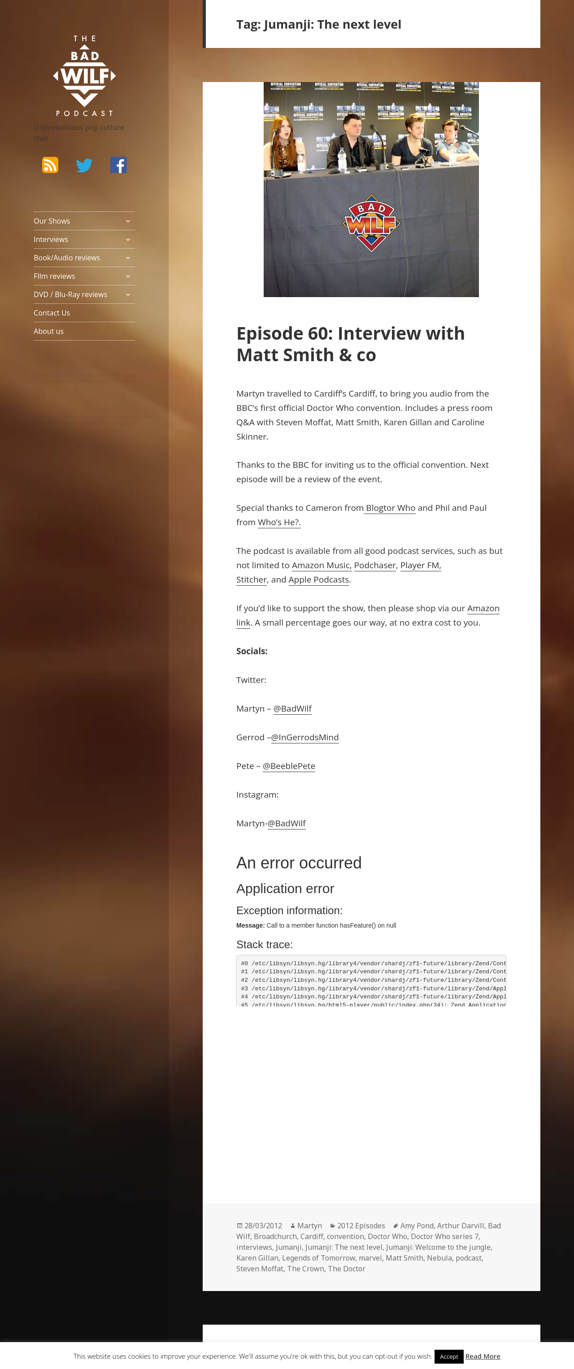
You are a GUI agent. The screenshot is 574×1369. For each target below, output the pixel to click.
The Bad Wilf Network (72, 48)
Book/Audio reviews (67, 258)
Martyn (309, 1226)
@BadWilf (293, 708)
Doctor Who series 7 (444, 1236)
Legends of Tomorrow (318, 1258)
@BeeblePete (289, 766)
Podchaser (375, 565)
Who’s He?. (279, 522)
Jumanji (289, 1247)
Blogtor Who (389, 508)
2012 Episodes (361, 1226)
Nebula (439, 1258)
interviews (254, 1247)
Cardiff (311, 1236)
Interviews (51, 239)
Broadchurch (275, 1236)
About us (49, 331)
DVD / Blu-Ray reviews (70, 294)
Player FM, (420, 565)
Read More (482, 1356)
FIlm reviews (54, 276)
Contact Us (52, 313)
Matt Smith (404, 1258)
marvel (370, 1258)
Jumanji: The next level (344, 1247)
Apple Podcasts (319, 579)
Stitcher (251, 579)
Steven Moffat (259, 1269)
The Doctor (346, 1269)
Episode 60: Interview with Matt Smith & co (350, 343)
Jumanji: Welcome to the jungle (438, 1247)
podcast (469, 1258)
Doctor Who (387, 1236)
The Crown (305, 1269)
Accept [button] (449, 1356)
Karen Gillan (257, 1258)
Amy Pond (417, 1226)
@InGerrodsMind (305, 737)
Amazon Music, (322, 565)
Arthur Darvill (460, 1226)
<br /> (263, 1074)
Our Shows (52, 221)
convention (345, 1236)
